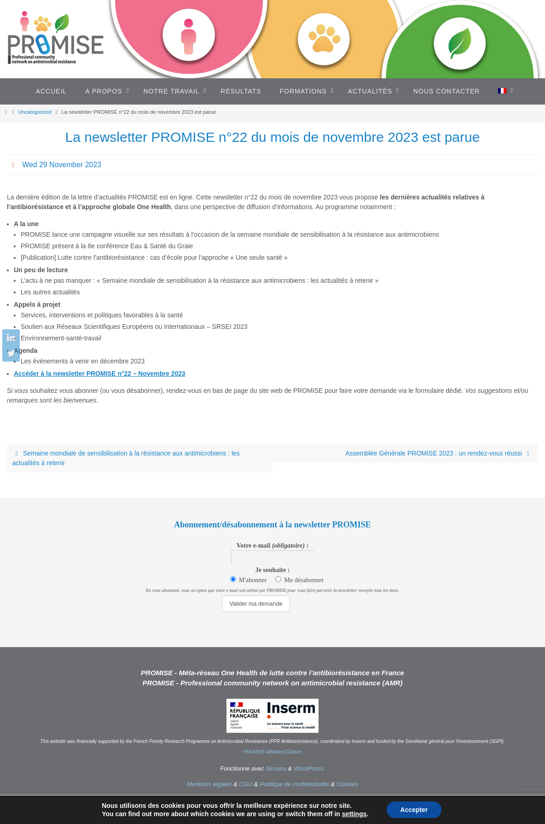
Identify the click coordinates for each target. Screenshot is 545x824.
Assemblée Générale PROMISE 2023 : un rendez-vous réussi (439, 453)
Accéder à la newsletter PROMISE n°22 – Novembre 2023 (100, 373)
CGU (245, 784)
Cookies (347, 784)
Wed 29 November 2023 (62, 165)
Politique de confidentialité (294, 784)
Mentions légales (209, 784)
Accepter (414, 809)
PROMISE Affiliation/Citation (272, 751)
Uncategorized (34, 112)
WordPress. (309, 768)
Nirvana (276, 768)
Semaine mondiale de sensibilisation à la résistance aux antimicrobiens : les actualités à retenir (126, 458)
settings (354, 814)
